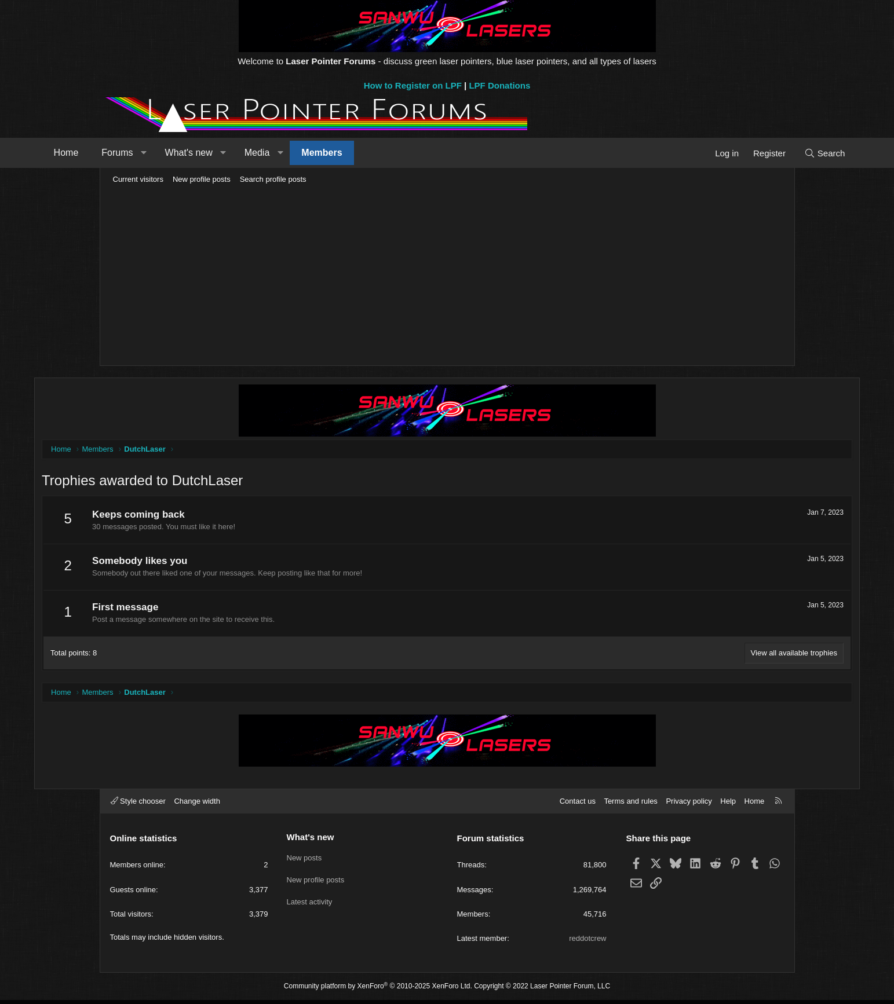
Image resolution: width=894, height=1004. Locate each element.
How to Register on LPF (413, 85)
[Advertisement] (447, 276)
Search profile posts (273, 179)
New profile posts (202, 179)
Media (320, 152)
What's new (251, 152)
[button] (207, 153)
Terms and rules (630, 804)
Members (384, 152)
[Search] (761, 153)
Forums (180, 152)
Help (728, 804)
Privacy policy (688, 804)
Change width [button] (197, 804)
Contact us (578, 804)
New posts (304, 860)
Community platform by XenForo (378, 990)
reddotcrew (587, 942)
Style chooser (138, 804)
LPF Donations (499, 85)
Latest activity (310, 902)
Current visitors (138, 179)
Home (129, 152)
